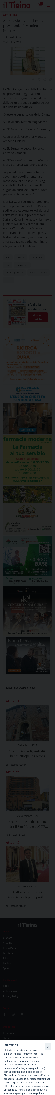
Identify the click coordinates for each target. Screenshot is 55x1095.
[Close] (48, 1046)
